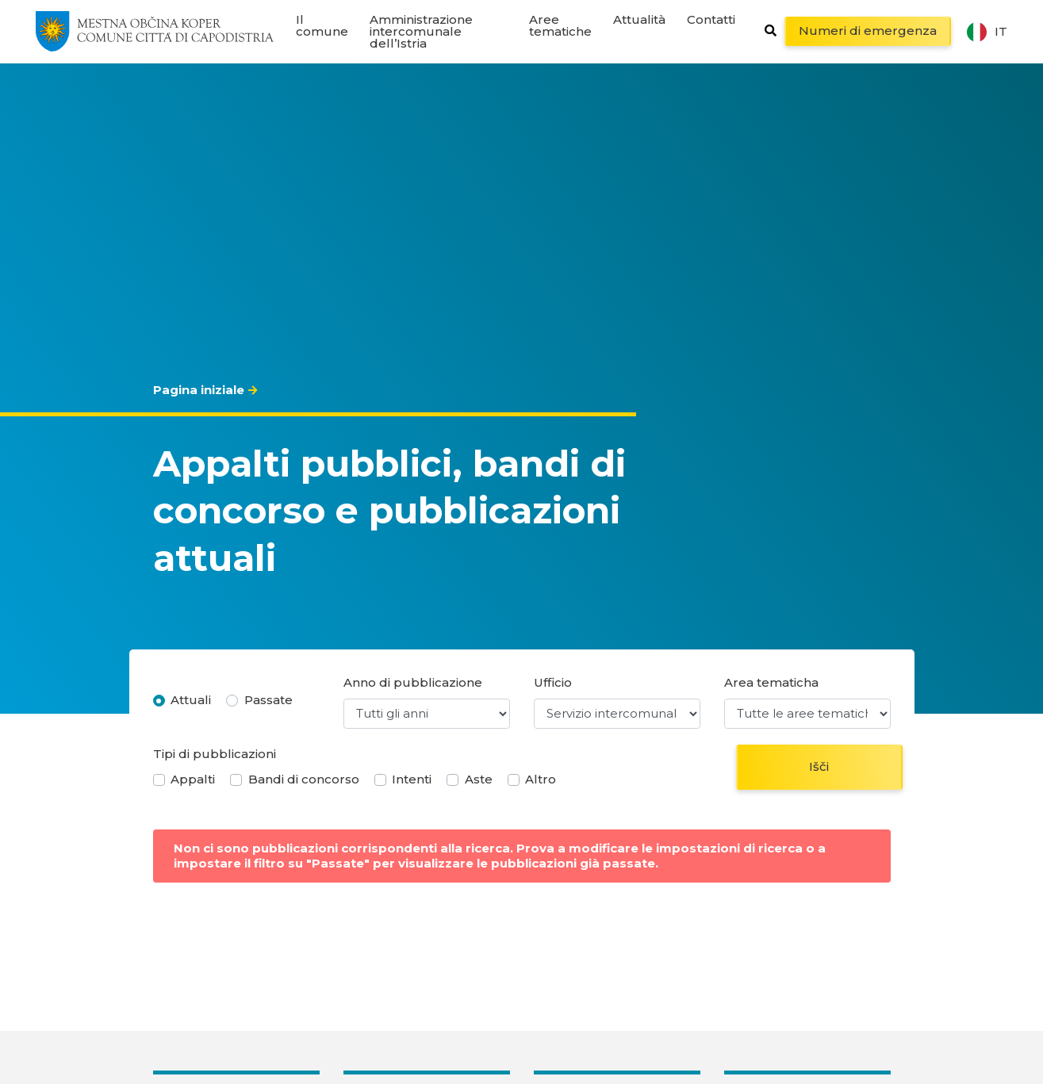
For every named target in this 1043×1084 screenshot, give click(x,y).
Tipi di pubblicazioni (214, 753)
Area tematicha (771, 682)
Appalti (193, 779)
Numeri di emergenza (868, 30)
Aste (479, 779)
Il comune (322, 25)
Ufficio (553, 682)
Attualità (639, 19)
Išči (819, 766)
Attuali (191, 699)
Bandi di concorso (303, 779)
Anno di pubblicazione (412, 682)
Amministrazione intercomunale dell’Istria (421, 31)
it (987, 32)
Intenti (411, 779)
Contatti (711, 19)
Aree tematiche (560, 25)
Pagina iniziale (198, 389)
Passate (268, 699)
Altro (540, 779)
